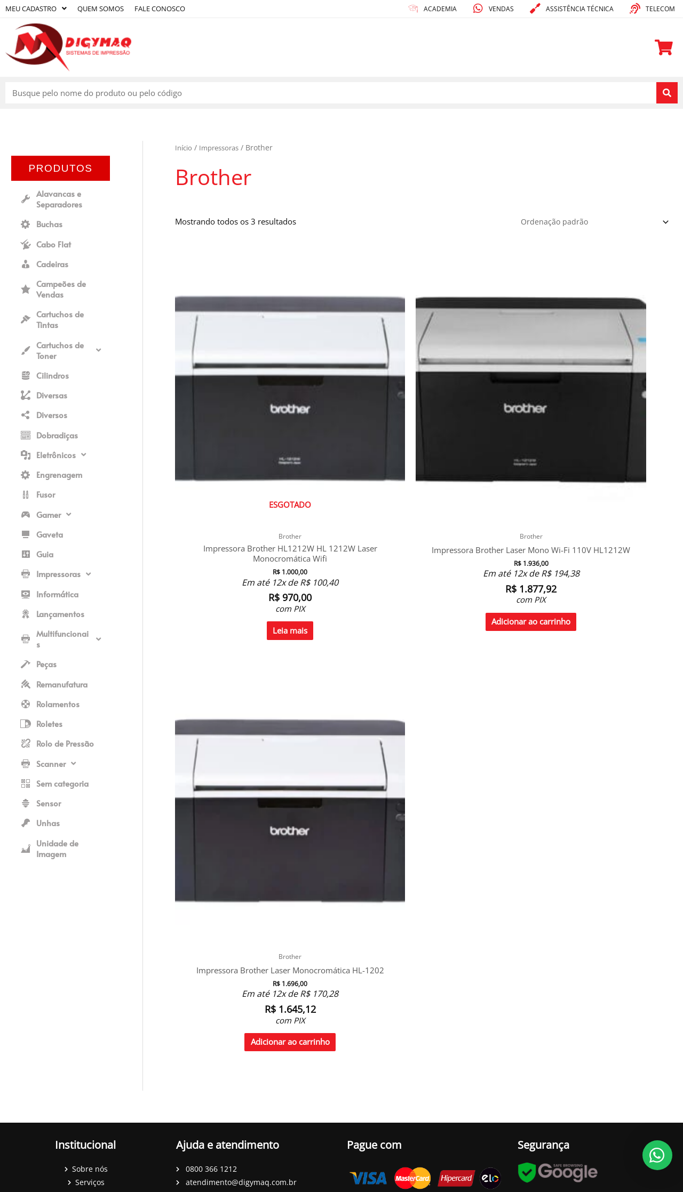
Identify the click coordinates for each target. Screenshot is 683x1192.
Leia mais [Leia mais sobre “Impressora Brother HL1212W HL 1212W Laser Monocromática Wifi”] (233, 509)
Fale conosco (173, 8)
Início (184, 147)
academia (440, 8)
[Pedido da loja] (590, 222)
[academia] (413, 8)
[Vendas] (478, 8)
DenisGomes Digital (368, 1183)
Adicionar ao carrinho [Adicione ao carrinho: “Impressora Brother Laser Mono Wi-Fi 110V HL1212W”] (360, 514)
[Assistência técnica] (535, 8)
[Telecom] (635, 8)
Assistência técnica (580, 8)
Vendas (501, 8)
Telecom (660, 8)
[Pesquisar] (667, 92)
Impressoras (223, 147)
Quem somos (108, 8)
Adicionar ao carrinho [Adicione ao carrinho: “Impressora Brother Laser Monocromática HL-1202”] (487, 504)
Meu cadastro (38, 8)
